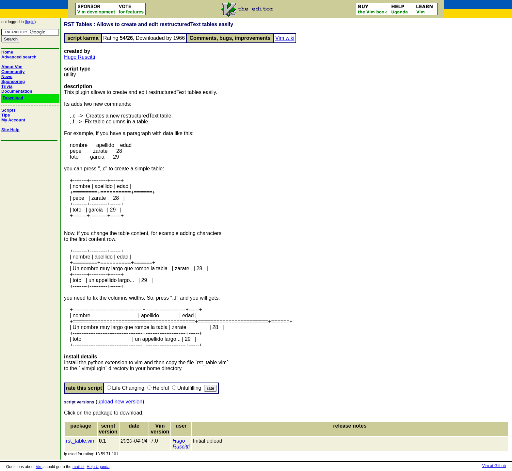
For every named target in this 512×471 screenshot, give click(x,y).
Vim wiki (284, 38)
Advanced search (19, 57)
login (30, 22)
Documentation (16, 91)
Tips (5, 115)
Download (13, 97)
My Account (13, 120)
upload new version (119, 401)
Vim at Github (494, 465)
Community (13, 71)
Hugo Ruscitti (79, 57)
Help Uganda (98, 466)
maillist (78, 466)
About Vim (12, 66)
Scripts (8, 110)
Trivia (6, 86)
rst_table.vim (81, 441)
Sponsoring (13, 81)
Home (7, 52)
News (6, 76)
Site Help (10, 129)
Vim (39, 466)
